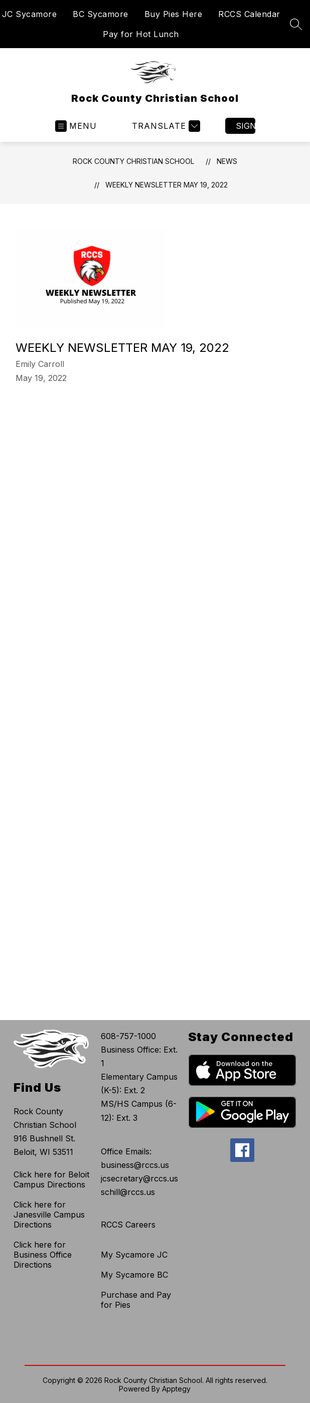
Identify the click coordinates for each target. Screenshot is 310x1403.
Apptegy (176, 1388)
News (227, 161)
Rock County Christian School (133, 161)
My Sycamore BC (134, 1275)
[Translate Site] (164, 126)
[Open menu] (76, 126)
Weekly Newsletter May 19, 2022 (166, 184)
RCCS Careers (128, 1225)
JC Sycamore (29, 14)
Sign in (245, 126)
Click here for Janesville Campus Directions (49, 1214)
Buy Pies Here (173, 14)
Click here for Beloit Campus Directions (51, 1179)
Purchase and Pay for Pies (136, 1300)
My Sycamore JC (134, 1255)
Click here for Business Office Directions (43, 1255)
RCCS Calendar (249, 14)
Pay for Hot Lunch (141, 34)
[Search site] (296, 24)
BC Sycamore (100, 14)
